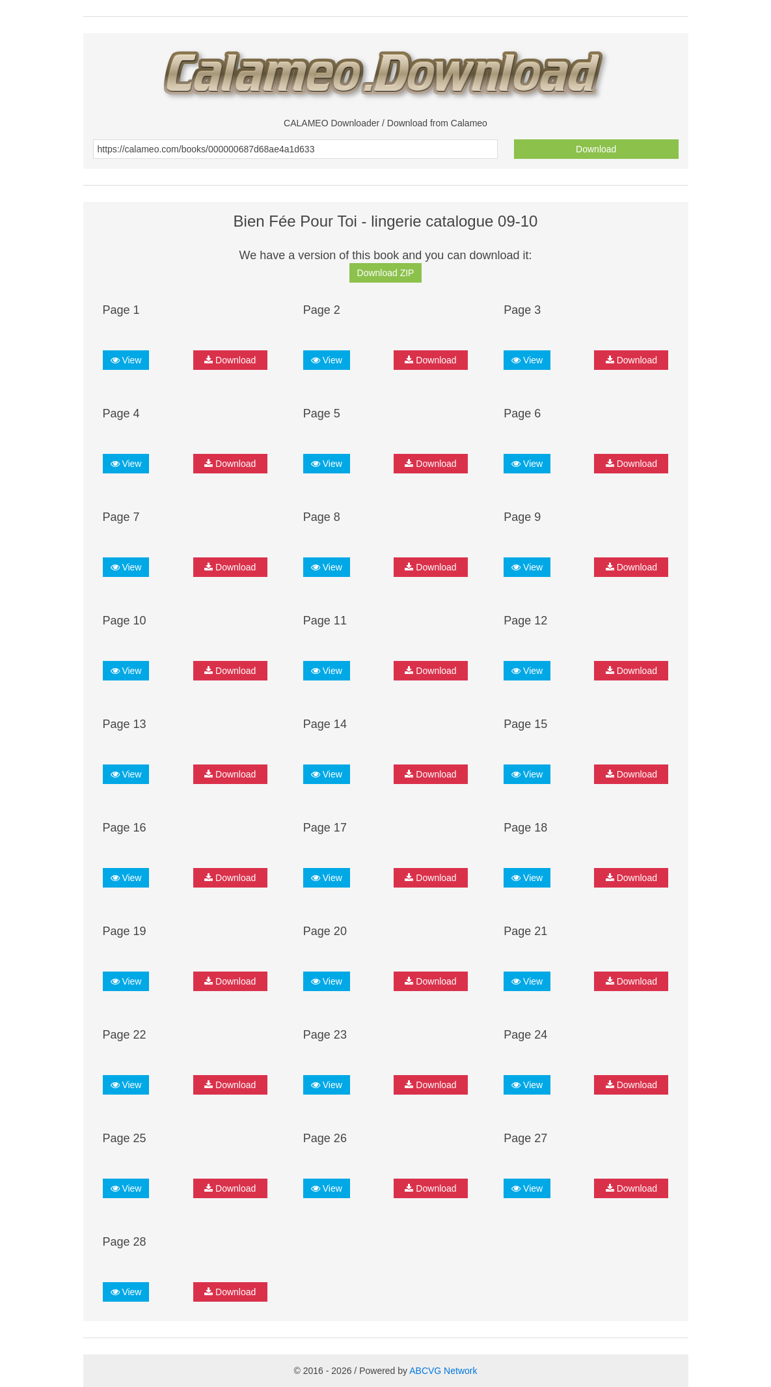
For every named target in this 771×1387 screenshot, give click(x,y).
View (126, 360)
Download (596, 149)
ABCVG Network (443, 1371)
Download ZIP (385, 273)
